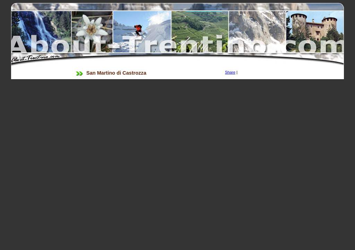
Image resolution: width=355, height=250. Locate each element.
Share (230, 72)
